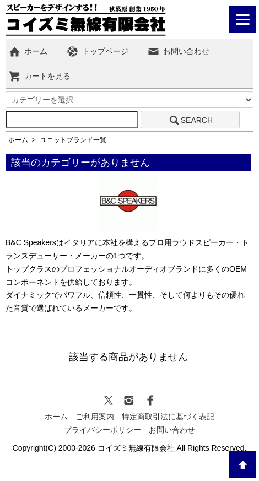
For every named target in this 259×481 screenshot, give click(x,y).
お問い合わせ (178, 51)
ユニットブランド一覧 (73, 140)
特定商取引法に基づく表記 (168, 416)
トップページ (97, 51)
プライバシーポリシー (102, 429)
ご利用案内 (94, 416)
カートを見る (39, 76)
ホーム (27, 51)
